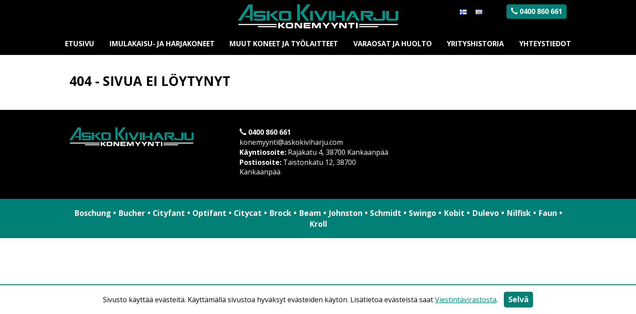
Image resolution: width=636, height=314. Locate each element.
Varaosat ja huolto (392, 43)
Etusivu (79, 43)
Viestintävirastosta (465, 299)
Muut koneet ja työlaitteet (283, 43)
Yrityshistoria (475, 43)
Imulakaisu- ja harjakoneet (162, 43)
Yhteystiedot (545, 43)
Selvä (518, 299)
